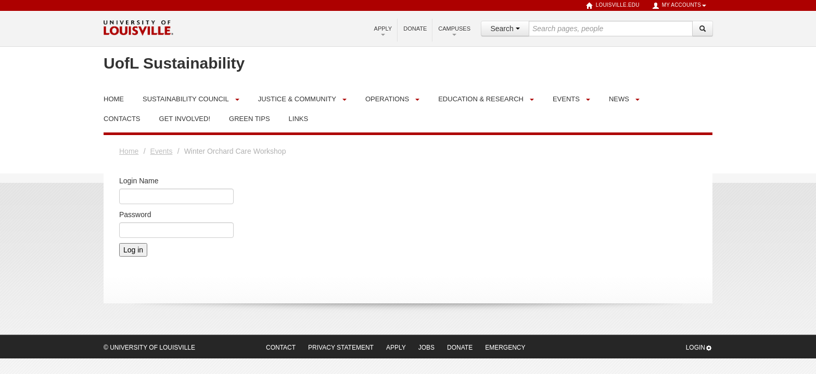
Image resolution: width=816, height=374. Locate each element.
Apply (383, 30)
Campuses (454, 30)
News (619, 99)
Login (699, 348)
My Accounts (679, 5)
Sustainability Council (186, 99)
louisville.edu (613, 5)
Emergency (505, 347)
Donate (415, 28)
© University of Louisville (149, 347)
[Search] (702, 28)
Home (128, 151)
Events (566, 99)
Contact (281, 347)
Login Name (139, 181)
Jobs (426, 347)
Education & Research (481, 99)
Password (135, 214)
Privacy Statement (341, 347)
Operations (387, 99)
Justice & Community (297, 99)
